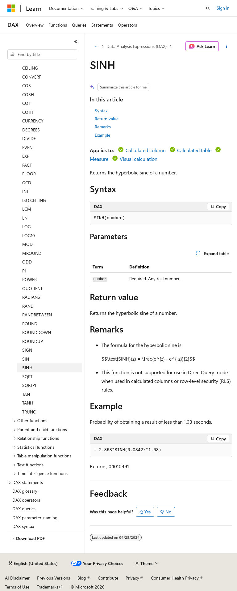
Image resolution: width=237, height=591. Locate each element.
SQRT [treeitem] (27, 376)
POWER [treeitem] (29, 279)
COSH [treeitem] (28, 94)
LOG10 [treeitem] (28, 235)
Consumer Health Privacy (175, 578)
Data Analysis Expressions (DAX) (136, 46)
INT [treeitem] (25, 191)
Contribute (108, 578)
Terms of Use (17, 587)
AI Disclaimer (17, 578)
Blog (81, 578)
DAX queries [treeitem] (23, 509)
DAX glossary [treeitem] (24, 491)
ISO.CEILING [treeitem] (34, 200)
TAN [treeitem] (26, 394)
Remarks (103, 127)
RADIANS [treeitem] (31, 297)
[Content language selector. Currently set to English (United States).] (33, 563)
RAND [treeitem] (28, 306)
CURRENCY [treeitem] (33, 121)
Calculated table (194, 150)
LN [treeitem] (24, 218)
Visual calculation (138, 159)
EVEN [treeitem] (27, 147)
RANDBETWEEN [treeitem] (37, 315)
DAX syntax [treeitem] (23, 526)
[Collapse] (75, 41)
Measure (99, 159)
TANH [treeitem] (27, 403)
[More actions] (226, 46)
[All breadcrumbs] (95, 46)
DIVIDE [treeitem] (29, 138)
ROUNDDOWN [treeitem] (36, 332)
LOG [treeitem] (26, 226)
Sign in (223, 8)
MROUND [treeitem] (31, 253)
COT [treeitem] (26, 103)
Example (102, 135)
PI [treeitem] (24, 271)
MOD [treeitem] (27, 244)
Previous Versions (53, 578)
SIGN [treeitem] (27, 350)
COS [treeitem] (26, 85)
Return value (106, 119)
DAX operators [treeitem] (26, 500)
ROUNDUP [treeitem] (32, 341)
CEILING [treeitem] (30, 68)
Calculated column (146, 150)
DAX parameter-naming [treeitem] (34, 517)
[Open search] (208, 8)
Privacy (132, 578)
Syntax (101, 110)
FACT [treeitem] (27, 165)
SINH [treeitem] (27, 367)
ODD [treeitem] (27, 262)
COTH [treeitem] (27, 112)
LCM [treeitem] (26, 209)
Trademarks (47, 587)
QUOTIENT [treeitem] (32, 288)
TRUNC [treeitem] (29, 412)
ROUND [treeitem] (29, 324)
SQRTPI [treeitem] (29, 385)
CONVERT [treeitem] (31, 77)
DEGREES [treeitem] (31, 130)
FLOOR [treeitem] (29, 174)
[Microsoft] (11, 8)
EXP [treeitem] (25, 156)
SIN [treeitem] (25, 359)
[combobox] (42, 54)
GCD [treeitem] (26, 183)
